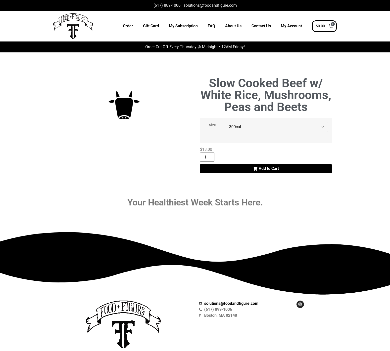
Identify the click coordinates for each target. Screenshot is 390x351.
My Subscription (183, 26)
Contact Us (261, 26)
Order (128, 26)
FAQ (211, 26)
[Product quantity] (207, 157)
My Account (291, 26)
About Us (233, 26)
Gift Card (151, 26)
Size (212, 125)
